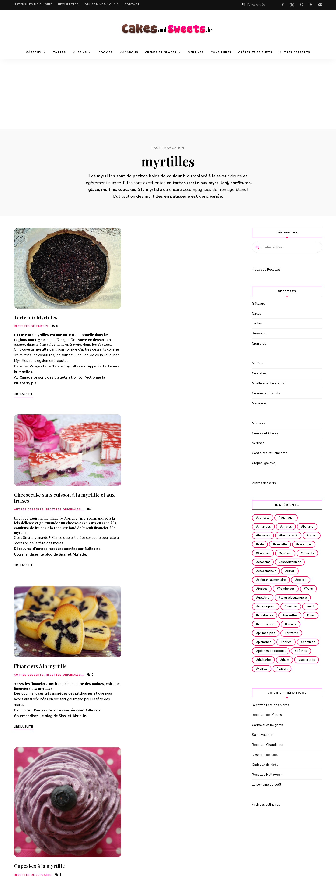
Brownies (259, 333)
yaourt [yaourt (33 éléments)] (311, 686)
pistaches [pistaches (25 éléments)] (265, 660)
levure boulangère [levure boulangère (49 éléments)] (295, 606)
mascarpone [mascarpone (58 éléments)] (267, 615)
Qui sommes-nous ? (102, 4)
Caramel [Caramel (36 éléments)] (290, 553)
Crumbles (259, 343)
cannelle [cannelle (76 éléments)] (303, 544)
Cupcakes (259, 373)
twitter (292, 5)
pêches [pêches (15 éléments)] (264, 677)
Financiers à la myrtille (157, 479)
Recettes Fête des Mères (270, 723)
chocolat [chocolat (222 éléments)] (264, 571)
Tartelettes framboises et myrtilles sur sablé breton (181, 653)
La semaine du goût (266, 802)
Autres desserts (294, 52)
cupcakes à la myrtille (140, 189)
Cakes (256, 313)
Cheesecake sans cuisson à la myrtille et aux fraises (181, 311)
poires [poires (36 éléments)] (288, 660)
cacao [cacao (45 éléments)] (262, 544)
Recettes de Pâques (267, 732)
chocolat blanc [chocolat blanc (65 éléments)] (292, 571)
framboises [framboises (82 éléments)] (288, 598)
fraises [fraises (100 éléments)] (263, 598)
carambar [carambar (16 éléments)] (265, 553)
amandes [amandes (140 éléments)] (265, 526)
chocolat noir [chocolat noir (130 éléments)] (267, 580)
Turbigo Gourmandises (32, 577)
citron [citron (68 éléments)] (292, 580)
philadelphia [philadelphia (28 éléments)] (267, 651)
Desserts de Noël (265, 772)
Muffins (80, 52)
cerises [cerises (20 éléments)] (264, 562)
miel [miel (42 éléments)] (262, 624)
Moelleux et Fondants (268, 383)
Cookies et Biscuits (266, 393)
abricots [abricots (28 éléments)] (264, 518)
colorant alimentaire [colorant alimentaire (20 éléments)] (272, 589)
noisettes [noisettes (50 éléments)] (265, 633)
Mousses (258, 423)
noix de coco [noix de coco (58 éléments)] (267, 642)
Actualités (320, 4)
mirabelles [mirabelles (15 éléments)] (284, 624)
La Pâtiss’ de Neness (152, 694)
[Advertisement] (168, 94)
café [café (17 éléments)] (282, 544)
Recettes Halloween (267, 792)
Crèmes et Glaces (160, 52)
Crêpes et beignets (255, 52)
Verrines (196, 52)
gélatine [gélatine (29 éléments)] (264, 606)
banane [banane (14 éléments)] (311, 526)
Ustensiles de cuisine (33, 4)
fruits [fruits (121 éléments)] (312, 598)
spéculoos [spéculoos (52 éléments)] (266, 686)
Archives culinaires (266, 822)
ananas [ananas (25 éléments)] (289, 526)
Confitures (221, 52)
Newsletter (68, 4)
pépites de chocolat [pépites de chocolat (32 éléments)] (297, 669)
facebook (282, 4)
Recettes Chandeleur (268, 762)
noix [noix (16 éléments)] (287, 633)
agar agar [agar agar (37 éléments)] (288, 518)
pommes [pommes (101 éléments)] (265, 669)
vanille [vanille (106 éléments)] (290, 686)
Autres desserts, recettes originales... (165, 323)
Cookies (105, 52)
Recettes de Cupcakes (33, 542)
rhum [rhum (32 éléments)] (309, 677)
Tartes (59, 52)
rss (310, 4)
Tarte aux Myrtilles (35, 317)
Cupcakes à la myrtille (39, 533)
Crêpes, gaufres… (265, 463)
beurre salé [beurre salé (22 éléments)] (291, 535)
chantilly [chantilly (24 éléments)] (287, 562)
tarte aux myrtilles (207, 183)
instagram (301, 4)
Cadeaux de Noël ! (265, 782)
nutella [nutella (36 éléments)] (293, 642)
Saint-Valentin (262, 752)
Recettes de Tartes (31, 326)
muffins (25, 355)
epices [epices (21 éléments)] (303, 589)
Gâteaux (33, 52)
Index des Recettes (266, 269)
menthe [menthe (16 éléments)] (293, 615)
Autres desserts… (265, 483)
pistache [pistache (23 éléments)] (294, 651)
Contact (132, 4)
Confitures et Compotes (269, 453)
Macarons (129, 52)
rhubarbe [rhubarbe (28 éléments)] (287, 677)
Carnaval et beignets (267, 742)
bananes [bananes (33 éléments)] (264, 535)
